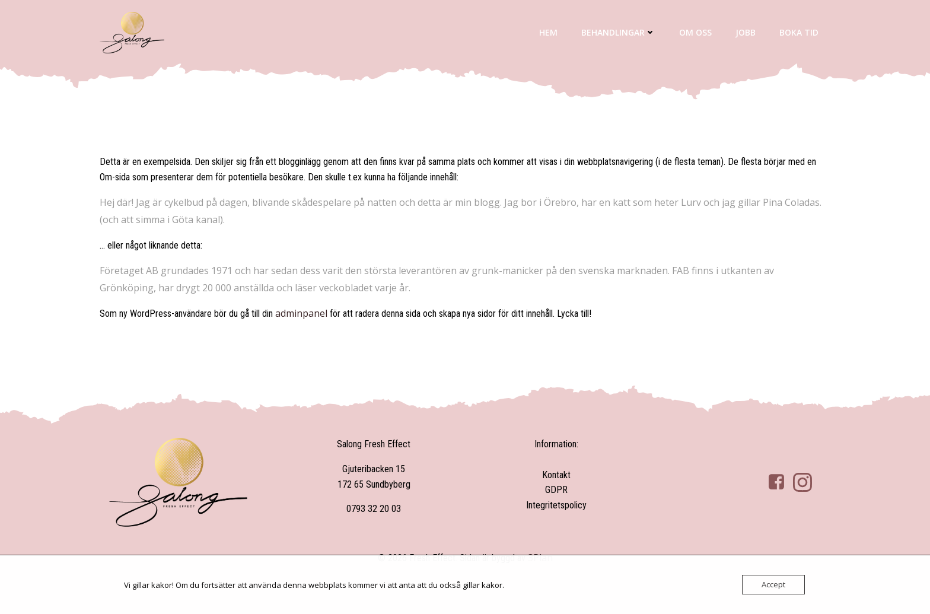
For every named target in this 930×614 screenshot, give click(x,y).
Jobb (745, 32)
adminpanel (301, 313)
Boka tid (798, 32)
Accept (773, 584)
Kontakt (556, 475)
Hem (548, 32)
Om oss (695, 32)
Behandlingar (618, 32)
